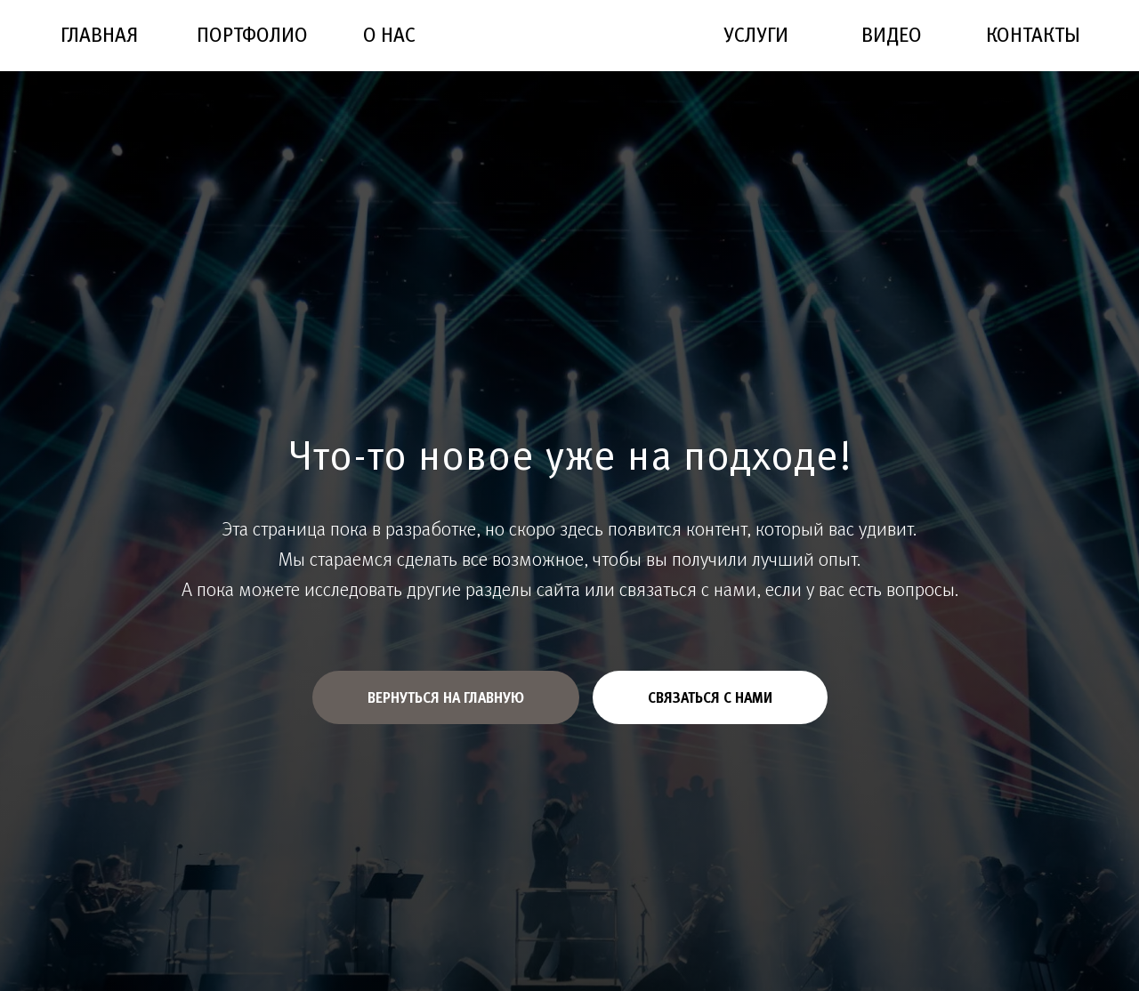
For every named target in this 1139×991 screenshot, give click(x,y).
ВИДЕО (891, 34)
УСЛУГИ (755, 34)
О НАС (389, 34)
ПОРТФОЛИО (252, 34)
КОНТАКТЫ (1033, 34)
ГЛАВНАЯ (99, 34)
